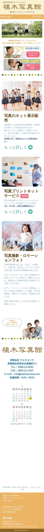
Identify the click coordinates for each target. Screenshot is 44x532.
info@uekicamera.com (27, 374)
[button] (5, 29)
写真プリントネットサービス (21, 193)
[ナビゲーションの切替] (37, 16)
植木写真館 (5, 16)
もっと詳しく (18, 147)
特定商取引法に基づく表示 (13, 507)
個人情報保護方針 (9, 512)
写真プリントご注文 (32, 66)
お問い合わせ (8, 501)
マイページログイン (33, 54)
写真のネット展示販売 (21, 117)
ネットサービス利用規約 (12, 509)
